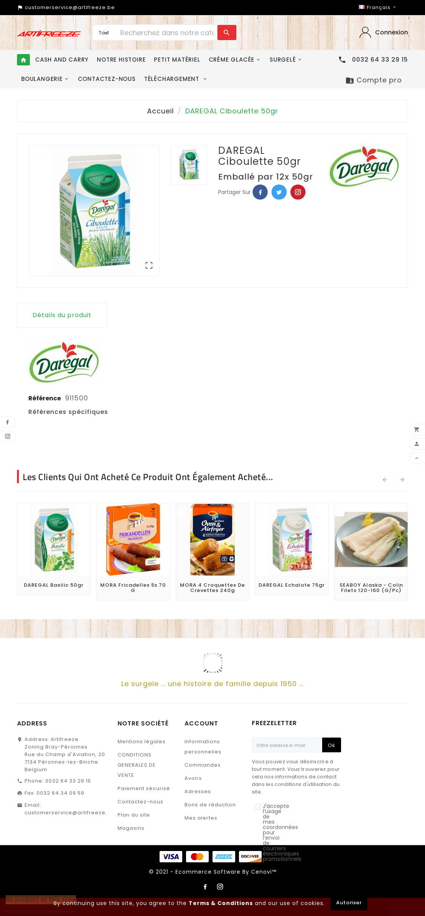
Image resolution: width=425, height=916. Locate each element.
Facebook (260, 192)
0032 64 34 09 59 (60, 793)
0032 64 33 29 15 (68, 780)
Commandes (203, 765)
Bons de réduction (210, 804)
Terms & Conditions (221, 903)
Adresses (198, 791)
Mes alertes (201, 817)
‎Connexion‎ (391, 32)
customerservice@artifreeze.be (70, 812)
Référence (45, 398)
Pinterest (298, 192)
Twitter (279, 192)
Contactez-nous (140, 801)
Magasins (131, 828)
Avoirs (193, 778)
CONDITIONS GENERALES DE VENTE (137, 765)
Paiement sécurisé (144, 788)
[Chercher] (166, 32)
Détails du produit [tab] (62, 315)
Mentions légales (142, 741)
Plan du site (134, 814)
